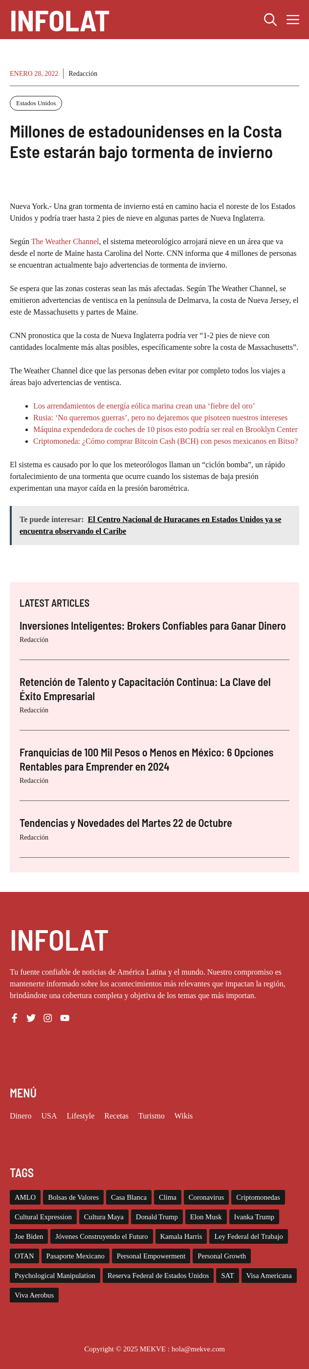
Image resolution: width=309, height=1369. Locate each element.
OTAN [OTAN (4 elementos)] (24, 1256)
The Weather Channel (65, 241)
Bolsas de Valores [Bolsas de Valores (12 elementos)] (73, 1197)
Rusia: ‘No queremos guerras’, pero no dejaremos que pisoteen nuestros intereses (160, 417)
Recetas (116, 1116)
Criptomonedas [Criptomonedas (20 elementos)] (258, 1197)
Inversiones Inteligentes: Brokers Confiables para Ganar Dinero (153, 625)
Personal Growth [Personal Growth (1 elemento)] (222, 1256)
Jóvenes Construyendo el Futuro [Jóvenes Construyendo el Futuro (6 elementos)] (101, 1236)
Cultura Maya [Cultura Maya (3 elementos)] (104, 1217)
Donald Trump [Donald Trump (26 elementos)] (157, 1217)
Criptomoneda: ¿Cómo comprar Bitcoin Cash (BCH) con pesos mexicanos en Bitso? (165, 441)
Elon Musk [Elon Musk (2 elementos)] (206, 1217)
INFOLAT (60, 19)
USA (49, 1116)
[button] (270, 19)
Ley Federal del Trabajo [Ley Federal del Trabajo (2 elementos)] (248, 1236)
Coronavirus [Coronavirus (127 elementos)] (206, 1197)
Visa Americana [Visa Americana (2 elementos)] (269, 1275)
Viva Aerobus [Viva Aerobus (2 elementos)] (34, 1295)
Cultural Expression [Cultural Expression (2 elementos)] (43, 1217)
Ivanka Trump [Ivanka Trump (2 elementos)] (254, 1217)
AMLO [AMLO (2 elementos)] (25, 1197)
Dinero (20, 1116)
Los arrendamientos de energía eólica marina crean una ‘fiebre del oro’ (144, 406)
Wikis (184, 1116)
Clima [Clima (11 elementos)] (168, 1197)
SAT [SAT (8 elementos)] (227, 1275)
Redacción (82, 73)
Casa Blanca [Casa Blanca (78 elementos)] (129, 1197)
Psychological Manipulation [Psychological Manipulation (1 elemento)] (55, 1275)
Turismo (151, 1116)
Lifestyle (80, 1116)
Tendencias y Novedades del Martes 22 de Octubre (126, 822)
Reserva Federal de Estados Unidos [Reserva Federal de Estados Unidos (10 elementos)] (158, 1275)
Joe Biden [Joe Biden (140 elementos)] (29, 1236)
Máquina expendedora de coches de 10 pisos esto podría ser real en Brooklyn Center (165, 429)
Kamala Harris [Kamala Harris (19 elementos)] (181, 1236)
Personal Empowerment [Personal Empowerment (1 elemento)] (151, 1256)
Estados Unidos (36, 103)
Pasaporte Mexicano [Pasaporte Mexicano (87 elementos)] (75, 1256)
